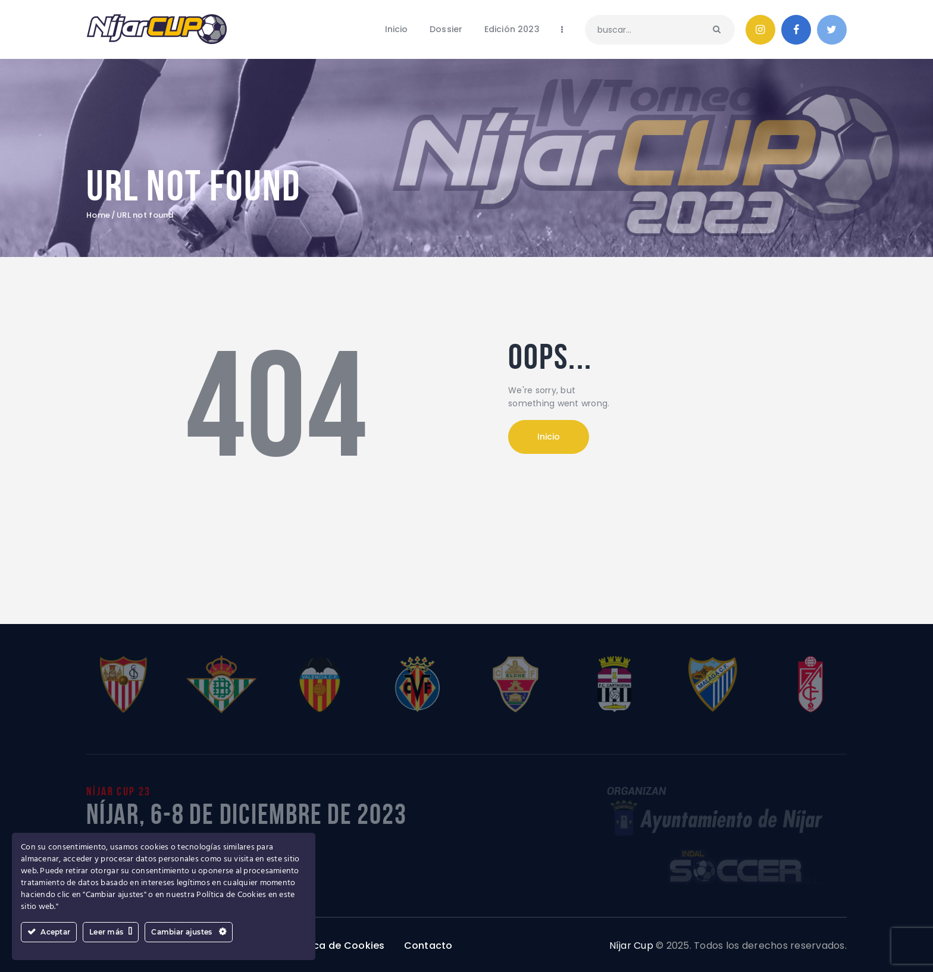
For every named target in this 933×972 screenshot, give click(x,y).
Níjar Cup (631, 945)
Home (98, 215)
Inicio (548, 437)
